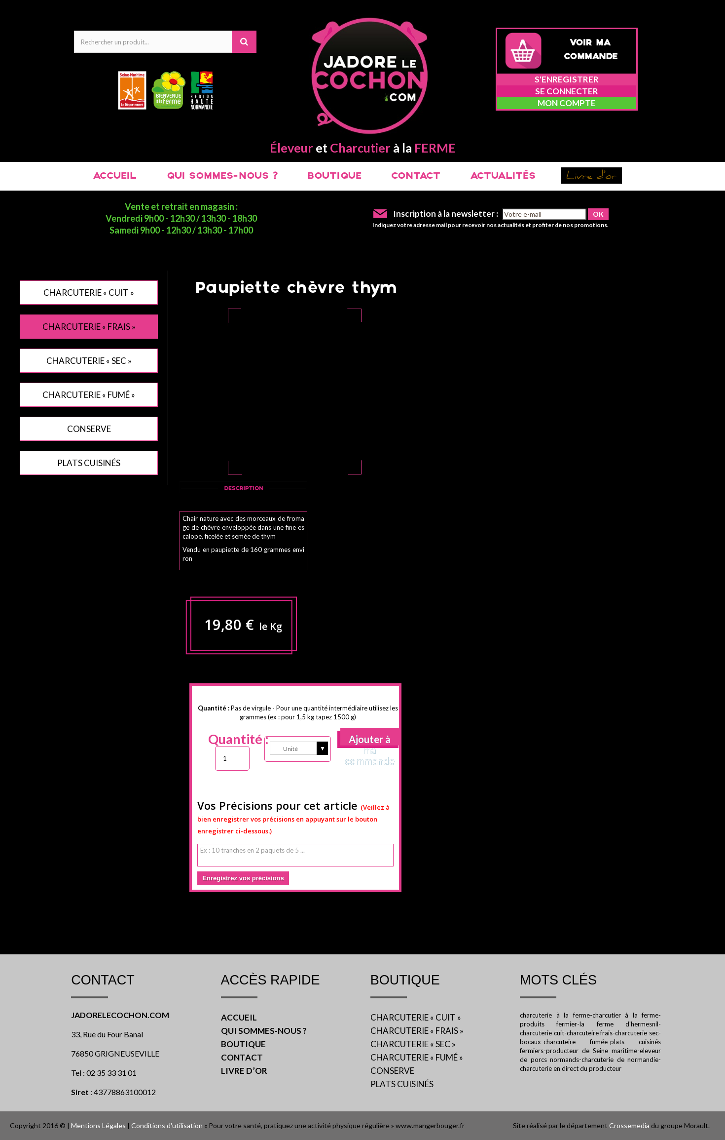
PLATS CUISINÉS (88, 463)
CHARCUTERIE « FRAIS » (89, 326)
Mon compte (567, 103)
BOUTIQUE (334, 176)
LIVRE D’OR (244, 1070)
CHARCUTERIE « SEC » (89, 360)
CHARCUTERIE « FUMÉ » (88, 395)
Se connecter (566, 91)
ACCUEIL (115, 176)
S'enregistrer (567, 79)
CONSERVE (89, 429)
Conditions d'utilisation (167, 1125)
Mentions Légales (98, 1125)
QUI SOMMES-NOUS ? (222, 176)
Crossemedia (629, 1125)
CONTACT (415, 176)
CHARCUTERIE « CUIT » (88, 292)
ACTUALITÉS (503, 176)
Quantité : (238, 739)
